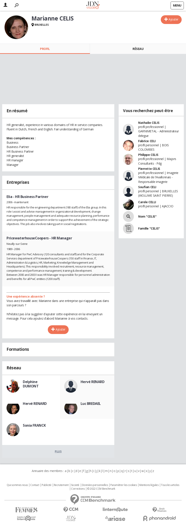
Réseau (138, 49)
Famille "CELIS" (149, 228)
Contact (34, 485)
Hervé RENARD (93, 381)
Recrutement (61, 485)
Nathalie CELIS (148, 123)
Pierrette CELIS (149, 169)
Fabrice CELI (147, 141)
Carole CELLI (147, 202)
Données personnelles (95, 485)
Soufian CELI (147, 187)
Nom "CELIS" (147, 216)
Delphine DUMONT (30, 384)
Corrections (78, 488)
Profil (45, 49)
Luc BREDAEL (91, 403)
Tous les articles (170, 485)
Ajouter (173, 19)
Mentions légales (148, 485)
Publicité (46, 485)
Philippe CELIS (148, 155)
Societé (75, 485)
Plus (58, 451)
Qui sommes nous (17, 485)
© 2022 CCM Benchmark (101, 488)
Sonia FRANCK (34, 425)
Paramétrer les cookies (123, 485)
